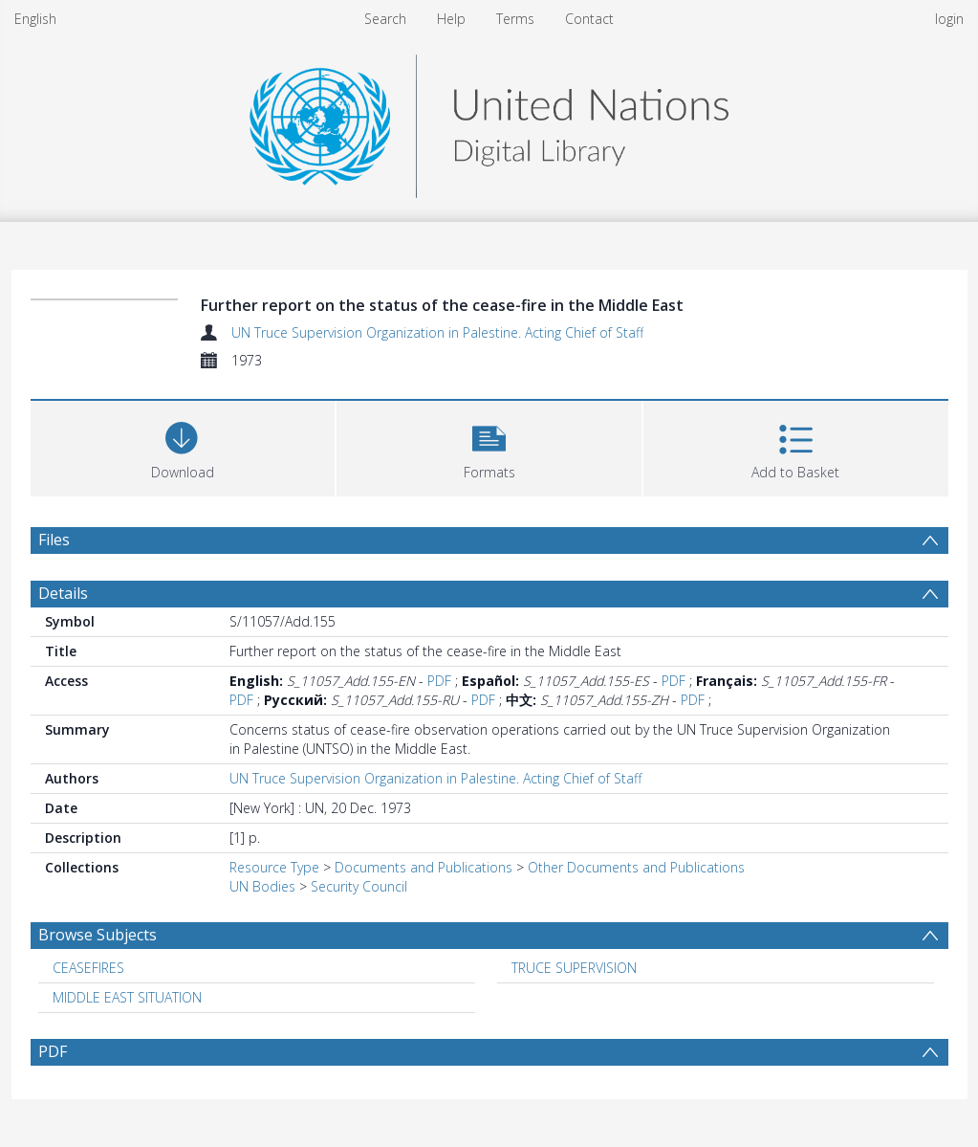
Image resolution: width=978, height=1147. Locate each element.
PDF (439, 681)
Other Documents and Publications (636, 867)
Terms (515, 19)
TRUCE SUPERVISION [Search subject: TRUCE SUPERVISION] (574, 968)
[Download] (183, 446)
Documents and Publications (423, 867)
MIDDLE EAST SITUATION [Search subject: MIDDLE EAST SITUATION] (127, 997)
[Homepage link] (488, 121)
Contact (589, 19)
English (35, 19)
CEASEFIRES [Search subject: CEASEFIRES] (88, 968)
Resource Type (274, 867)
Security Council (359, 886)
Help (451, 19)
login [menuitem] (949, 19)
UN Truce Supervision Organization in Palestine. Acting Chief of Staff (437, 332)
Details (63, 593)
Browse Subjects (97, 934)
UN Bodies (262, 886)
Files (54, 539)
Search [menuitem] (385, 19)
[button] (489, 446)
